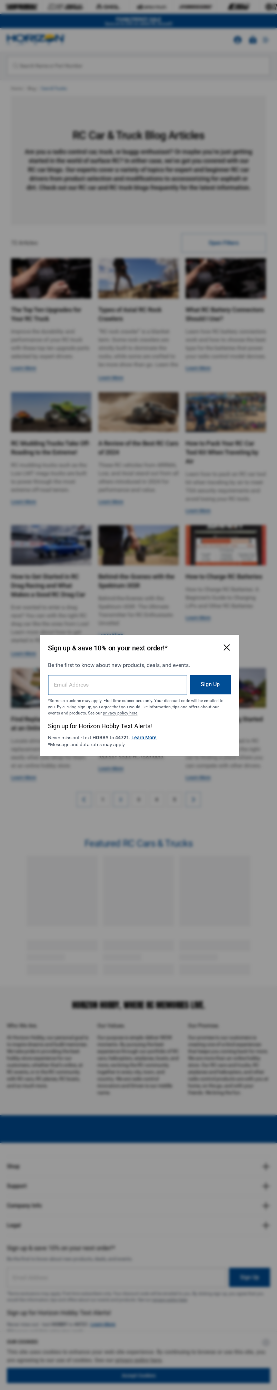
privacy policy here (119, 712)
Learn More (143, 737)
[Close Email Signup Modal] (225, 647)
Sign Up (209, 684)
